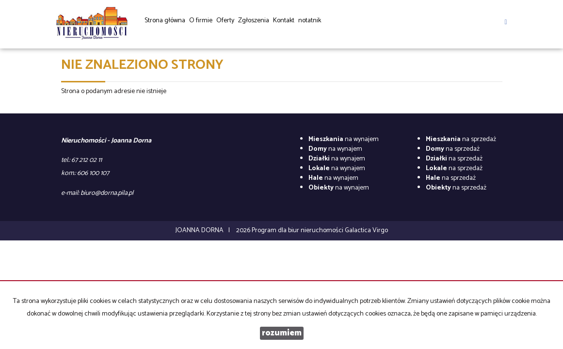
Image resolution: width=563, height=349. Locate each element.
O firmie (200, 20)
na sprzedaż (461, 139)
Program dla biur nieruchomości (298, 230)
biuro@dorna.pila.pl (106, 193)
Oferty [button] (225, 23)
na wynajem (343, 139)
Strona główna (165, 20)
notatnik (309, 20)
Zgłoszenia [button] (253, 23)
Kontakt (283, 20)
